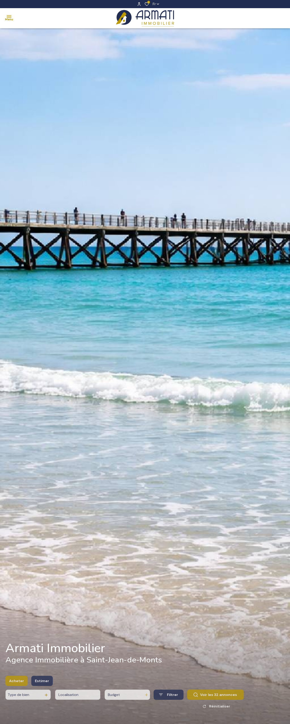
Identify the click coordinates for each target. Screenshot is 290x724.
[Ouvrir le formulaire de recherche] (169, 704)
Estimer (42, 690)
